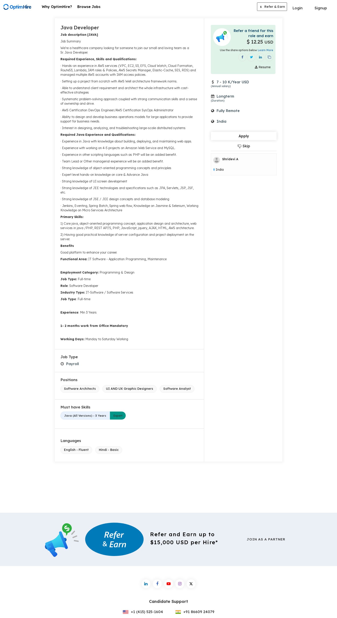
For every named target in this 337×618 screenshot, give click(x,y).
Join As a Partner (266, 539)
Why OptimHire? (57, 6)
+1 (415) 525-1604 (143, 612)
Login (298, 8)
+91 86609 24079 (195, 612)
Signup (321, 8)
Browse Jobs (88, 6)
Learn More (265, 50)
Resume (263, 67)
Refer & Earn (272, 7)
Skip (243, 146)
